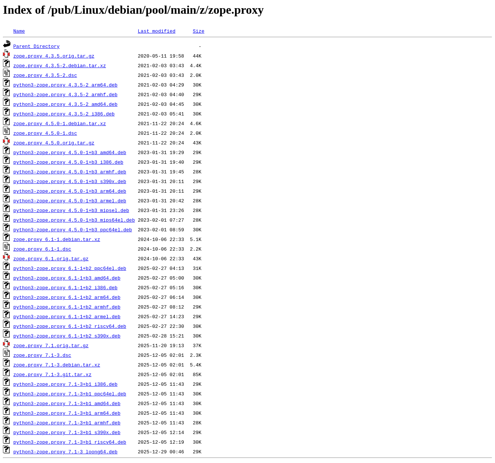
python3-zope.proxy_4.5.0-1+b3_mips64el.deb (74, 219)
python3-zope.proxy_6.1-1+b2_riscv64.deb (69, 326)
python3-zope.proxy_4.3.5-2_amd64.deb (65, 104)
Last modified (156, 30)
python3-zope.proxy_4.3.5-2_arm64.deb (65, 84)
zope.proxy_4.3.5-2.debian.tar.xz (59, 65)
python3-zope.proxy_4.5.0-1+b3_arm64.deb (69, 191)
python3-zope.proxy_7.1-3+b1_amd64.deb (67, 403)
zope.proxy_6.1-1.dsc (42, 248)
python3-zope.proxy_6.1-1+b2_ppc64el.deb (69, 268)
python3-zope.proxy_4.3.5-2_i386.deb (64, 113)
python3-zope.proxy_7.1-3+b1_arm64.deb (67, 413)
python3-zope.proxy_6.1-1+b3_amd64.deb (67, 277)
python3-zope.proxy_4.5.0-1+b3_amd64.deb (69, 152)
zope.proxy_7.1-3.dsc (42, 355)
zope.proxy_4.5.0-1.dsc (45, 133)
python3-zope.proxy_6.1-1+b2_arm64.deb (67, 297)
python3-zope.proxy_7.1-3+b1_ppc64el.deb (69, 393)
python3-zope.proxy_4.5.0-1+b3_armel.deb (69, 200)
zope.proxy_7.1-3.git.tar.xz (52, 374)
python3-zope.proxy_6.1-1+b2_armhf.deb (67, 306)
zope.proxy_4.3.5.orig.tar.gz (53, 55)
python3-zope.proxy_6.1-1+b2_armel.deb (67, 316)
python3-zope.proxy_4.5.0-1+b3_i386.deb (68, 162)
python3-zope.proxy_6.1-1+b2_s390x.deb (67, 335)
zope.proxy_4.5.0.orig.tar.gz (53, 142)
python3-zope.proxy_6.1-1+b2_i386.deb (65, 287)
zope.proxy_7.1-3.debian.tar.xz (56, 364)
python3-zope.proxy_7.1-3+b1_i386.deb (65, 384)
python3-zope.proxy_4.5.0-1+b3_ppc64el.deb (72, 229)
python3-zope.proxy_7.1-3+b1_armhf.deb (67, 422)
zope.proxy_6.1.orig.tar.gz (51, 258)
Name (19, 30)
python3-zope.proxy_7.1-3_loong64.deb (65, 451)
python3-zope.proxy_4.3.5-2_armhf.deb (65, 94)
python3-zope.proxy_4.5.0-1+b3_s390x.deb (69, 181)
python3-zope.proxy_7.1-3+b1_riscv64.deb (69, 441)
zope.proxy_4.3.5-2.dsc (45, 75)
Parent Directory (36, 46)
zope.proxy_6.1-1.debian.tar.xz (56, 239)
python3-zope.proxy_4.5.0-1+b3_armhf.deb (69, 171)
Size (198, 30)
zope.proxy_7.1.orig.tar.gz (51, 345)
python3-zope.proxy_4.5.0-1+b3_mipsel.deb (71, 210)
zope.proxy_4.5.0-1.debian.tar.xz (59, 123)
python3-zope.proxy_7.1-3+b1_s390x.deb (67, 432)
